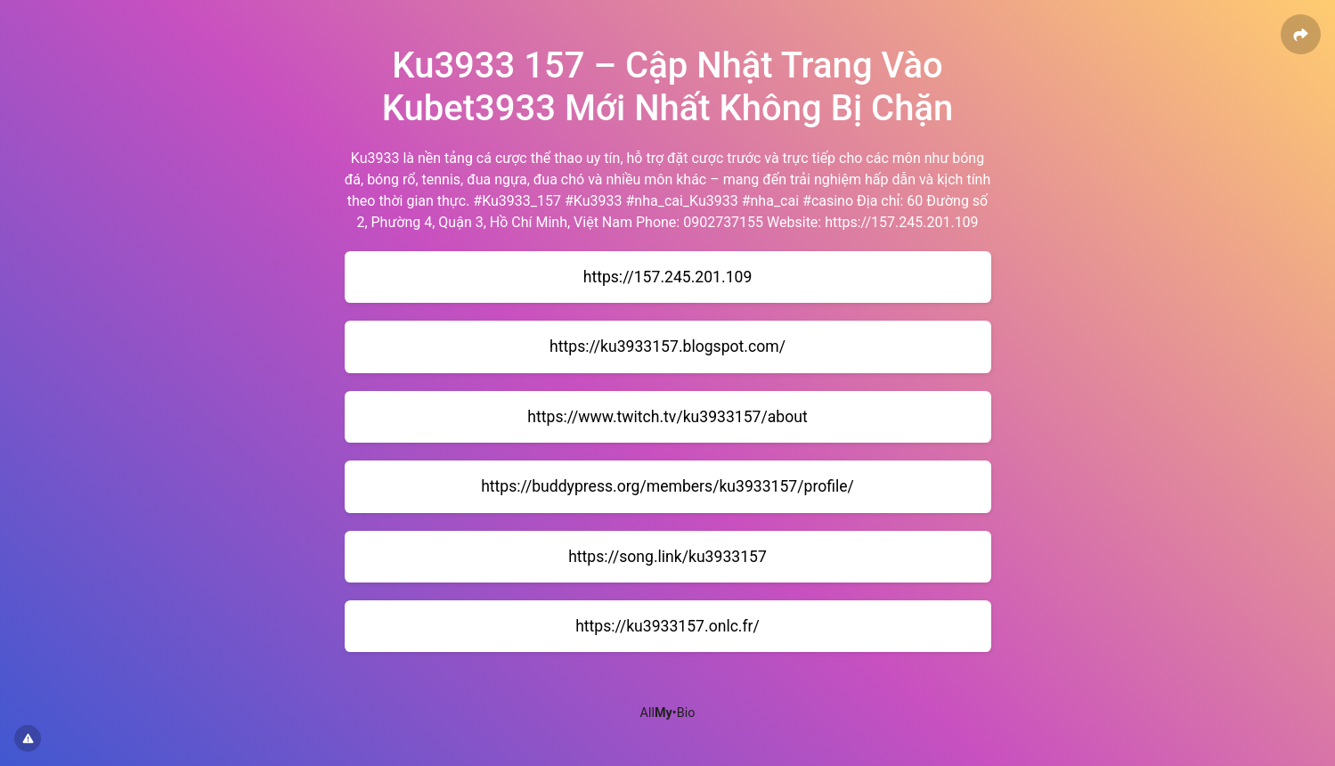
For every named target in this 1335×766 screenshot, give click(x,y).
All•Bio (668, 713)
